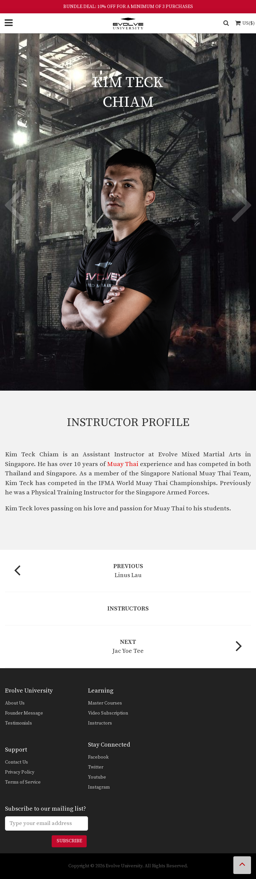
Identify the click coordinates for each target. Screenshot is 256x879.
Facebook (98, 757)
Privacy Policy (19, 772)
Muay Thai (123, 464)
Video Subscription (108, 713)
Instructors (100, 723)
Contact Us (16, 762)
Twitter (95, 767)
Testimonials (18, 723)
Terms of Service (23, 782)
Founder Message (24, 713)
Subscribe (69, 841)
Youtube (97, 777)
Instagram (99, 787)
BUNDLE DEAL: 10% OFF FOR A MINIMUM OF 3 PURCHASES (128, 7)
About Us (15, 703)
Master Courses (105, 703)
